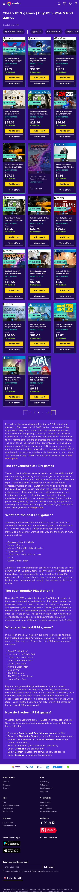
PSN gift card (36, 508)
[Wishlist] (65, 3)
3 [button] (38, 413)
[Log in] (76, 3)
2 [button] (34, 413)
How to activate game (11, 805)
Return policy (8, 811)
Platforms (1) (54, 32)
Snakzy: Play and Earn (48, 811)
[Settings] (13, 878)
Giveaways (44, 805)
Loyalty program (46, 788)
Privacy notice (37, 871)
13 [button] (47, 413)
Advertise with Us (9, 826)
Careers (5, 788)
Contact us (7, 785)
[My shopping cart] (70, 3)
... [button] (43, 413)
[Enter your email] (22, 867)
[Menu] (3, 3)
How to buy (44, 782)
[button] (53, 412)
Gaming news (45, 802)
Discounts (44, 791)
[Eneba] (13, 4)
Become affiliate (46, 808)
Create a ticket (8, 808)
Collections (44, 785)
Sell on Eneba (8, 822)
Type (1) (36, 32)
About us (6, 782)
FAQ (4, 802)
